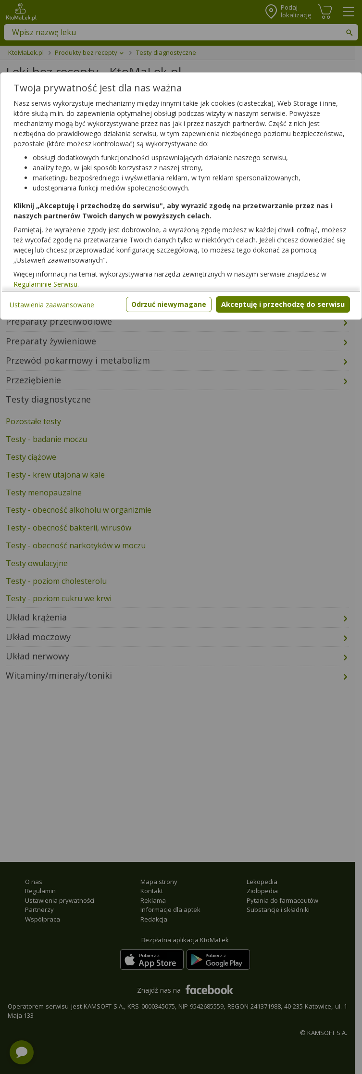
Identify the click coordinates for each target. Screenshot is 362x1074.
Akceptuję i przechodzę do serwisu (285, 303)
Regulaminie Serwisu (45, 284)
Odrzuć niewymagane (172, 303)
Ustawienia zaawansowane (52, 304)
